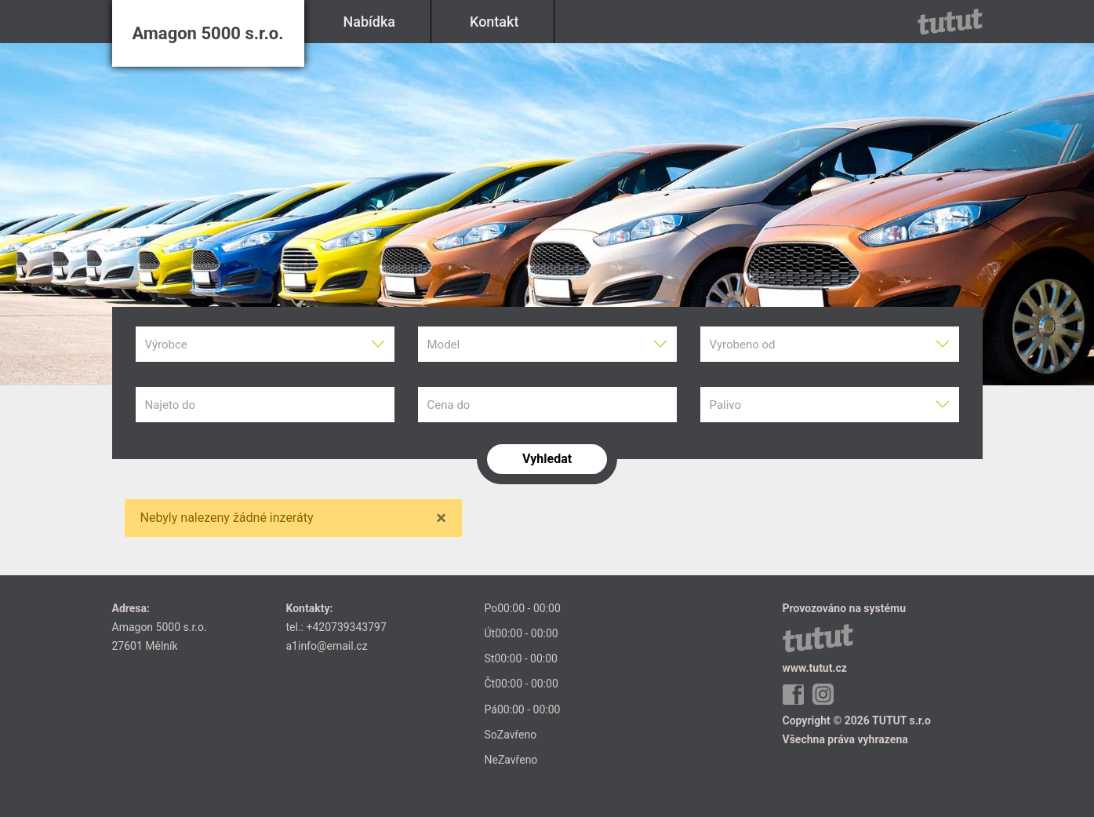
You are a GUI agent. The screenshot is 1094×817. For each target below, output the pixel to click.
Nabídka (369, 21)
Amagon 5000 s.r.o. (207, 33)
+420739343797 (346, 627)
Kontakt (494, 21)
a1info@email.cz (327, 646)
